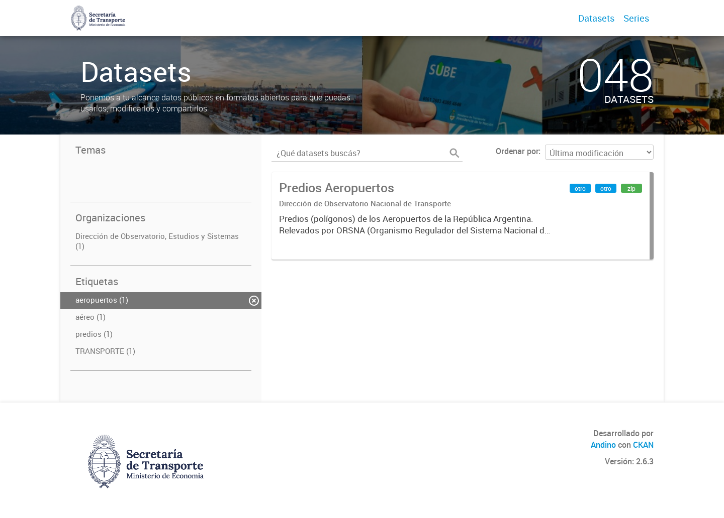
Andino (603, 444)
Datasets (596, 18)
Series (636, 18)
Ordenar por (517, 151)
